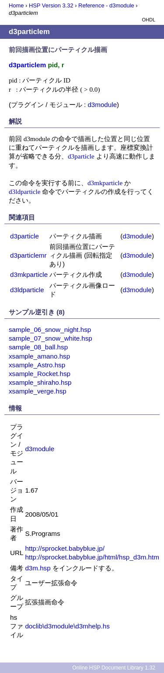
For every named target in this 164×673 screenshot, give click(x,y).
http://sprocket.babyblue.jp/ (65, 548)
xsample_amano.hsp (39, 356)
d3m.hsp (37, 568)
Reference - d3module (106, 5)
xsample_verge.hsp (37, 391)
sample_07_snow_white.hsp (50, 338)
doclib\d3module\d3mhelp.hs (67, 626)
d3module (102, 104)
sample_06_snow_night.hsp (50, 329)
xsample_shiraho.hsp (40, 382)
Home (16, 5)
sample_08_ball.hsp (38, 347)
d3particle (81, 156)
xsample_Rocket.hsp (39, 373)
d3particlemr (28, 255)
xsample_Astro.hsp (37, 365)
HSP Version (51, 5)
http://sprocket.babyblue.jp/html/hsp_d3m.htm (92, 557)
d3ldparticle (25, 191)
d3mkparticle (104, 182)
